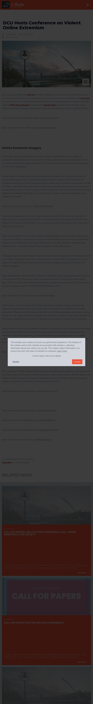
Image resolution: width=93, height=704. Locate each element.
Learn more (62, 351)
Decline (16, 362)
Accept (77, 362)
